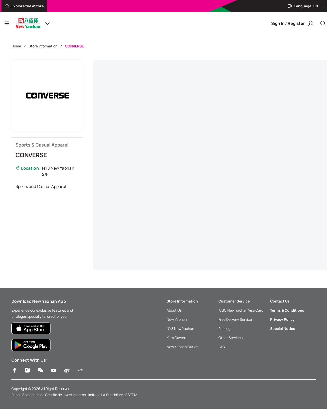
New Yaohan (177, 319)
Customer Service (234, 301)
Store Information (43, 46)
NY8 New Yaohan (180, 328)
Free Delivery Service (235, 319)
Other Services (230, 337)
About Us (174, 310)
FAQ (221, 346)
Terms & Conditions (287, 310)
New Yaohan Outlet (182, 346)
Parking (224, 328)
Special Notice (282, 328)
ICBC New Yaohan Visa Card (240, 310)
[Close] (323, 23)
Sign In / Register (292, 23)
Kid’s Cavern (176, 337)
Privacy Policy (282, 319)
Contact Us (280, 301)
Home (16, 46)
